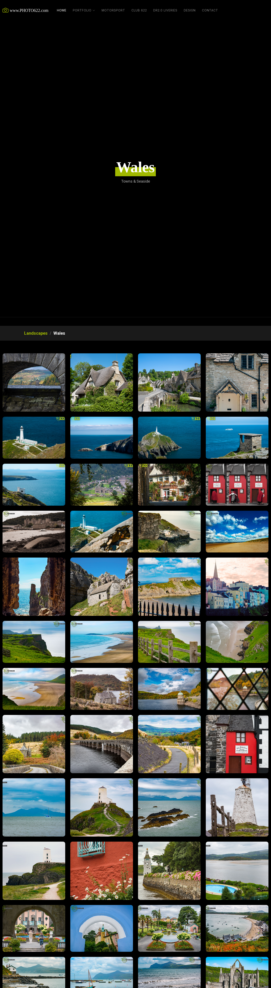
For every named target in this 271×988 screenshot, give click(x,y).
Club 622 (139, 10)
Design (190, 10)
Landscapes (36, 333)
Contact (210, 10)
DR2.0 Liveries (165, 10)
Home (61, 10)
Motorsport (113, 10)
